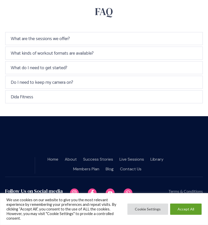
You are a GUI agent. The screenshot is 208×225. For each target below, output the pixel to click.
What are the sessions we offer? (40, 39)
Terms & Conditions (185, 191)
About (71, 159)
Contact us (130, 169)
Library (156, 159)
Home (53, 159)
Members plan (86, 169)
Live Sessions (131, 159)
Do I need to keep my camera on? (42, 82)
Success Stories (98, 159)
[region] (104, 209)
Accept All (186, 209)
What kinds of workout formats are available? (52, 53)
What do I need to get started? (39, 68)
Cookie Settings (148, 209)
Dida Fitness (22, 97)
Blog (110, 169)
